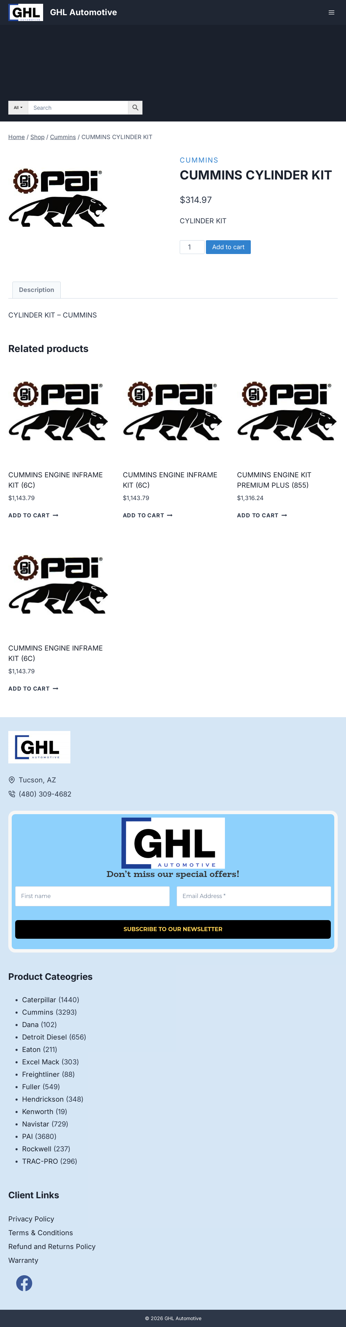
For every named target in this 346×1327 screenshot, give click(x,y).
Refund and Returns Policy (52, 1246)
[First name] (92, 896)
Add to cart (228, 247)
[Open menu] (331, 12)
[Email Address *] (254, 896)
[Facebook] (24, 1283)
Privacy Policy (31, 1219)
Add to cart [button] (33, 515)
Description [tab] (36, 289)
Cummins (199, 160)
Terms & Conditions (40, 1233)
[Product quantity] (192, 247)
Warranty (23, 1260)
